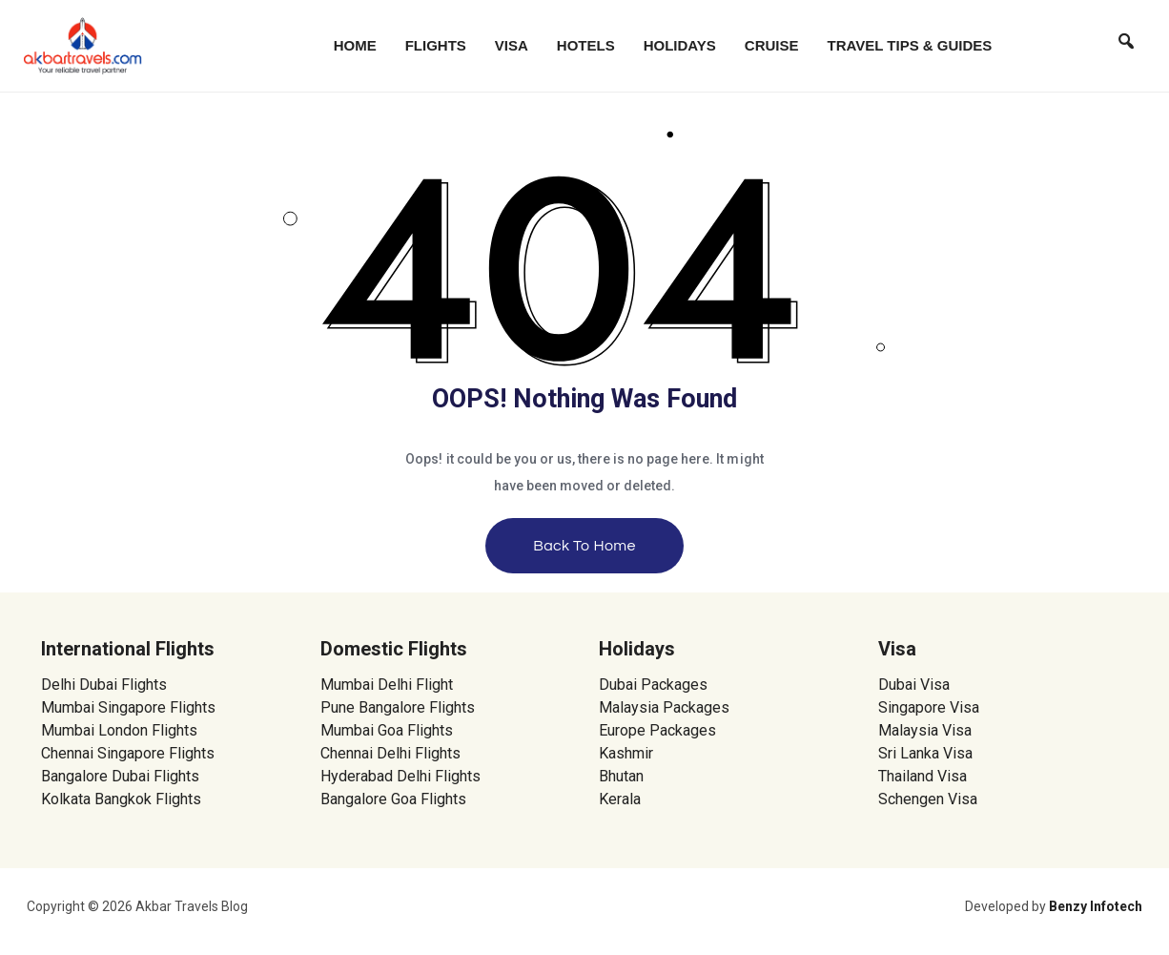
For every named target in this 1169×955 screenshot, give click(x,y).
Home (355, 45)
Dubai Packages (653, 684)
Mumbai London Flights (119, 730)
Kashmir (626, 753)
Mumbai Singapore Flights (128, 707)
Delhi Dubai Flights (104, 684)
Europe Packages (657, 730)
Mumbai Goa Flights (386, 730)
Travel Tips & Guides (910, 45)
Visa (511, 45)
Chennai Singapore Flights (128, 753)
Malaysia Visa (925, 730)
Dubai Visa (914, 684)
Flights (435, 45)
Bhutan (621, 776)
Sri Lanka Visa (927, 753)
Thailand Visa (922, 776)
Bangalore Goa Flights (393, 799)
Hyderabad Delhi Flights (400, 776)
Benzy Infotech (1095, 906)
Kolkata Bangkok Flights (121, 799)
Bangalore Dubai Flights (120, 776)
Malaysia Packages (664, 707)
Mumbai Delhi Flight (386, 684)
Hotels (586, 45)
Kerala (620, 799)
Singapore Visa (928, 707)
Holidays (680, 45)
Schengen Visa (927, 799)
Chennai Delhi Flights (390, 753)
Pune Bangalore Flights (397, 707)
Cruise (772, 45)
